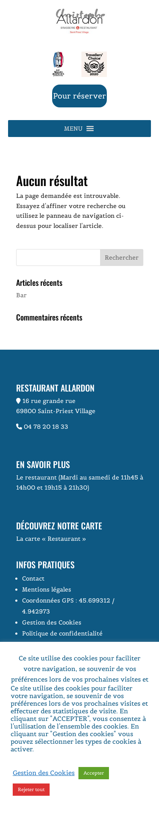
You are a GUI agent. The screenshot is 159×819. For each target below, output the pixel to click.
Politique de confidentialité (62, 633)
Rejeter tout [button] (31, 789)
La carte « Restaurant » (51, 538)
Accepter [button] (94, 773)
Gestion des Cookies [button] (51, 622)
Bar (21, 295)
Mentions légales (46, 589)
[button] (73, 128)
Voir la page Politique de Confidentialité (61, 753)
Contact (33, 578)
